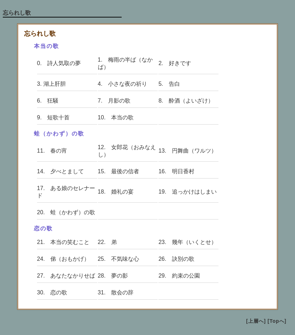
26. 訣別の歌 (176, 259)
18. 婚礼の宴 (116, 192)
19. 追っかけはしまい (187, 192)
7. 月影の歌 (114, 101)
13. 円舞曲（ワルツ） (187, 151)
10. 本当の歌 (116, 117)
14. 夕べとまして (60, 171)
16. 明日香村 (176, 171)
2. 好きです (174, 63)
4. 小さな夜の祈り (122, 84)
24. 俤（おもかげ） (63, 259)
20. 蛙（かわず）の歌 (66, 212)
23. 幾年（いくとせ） (187, 242)
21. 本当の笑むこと (63, 242)
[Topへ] (277, 321)
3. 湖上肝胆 (51, 84)
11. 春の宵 (52, 151)
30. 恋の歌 (52, 292)
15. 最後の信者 (118, 171)
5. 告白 (169, 84)
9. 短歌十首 (53, 117)
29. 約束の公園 (179, 276)
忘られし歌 (17, 13)
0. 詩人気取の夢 (59, 63)
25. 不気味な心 (118, 259)
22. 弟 (107, 242)
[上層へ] (256, 321)
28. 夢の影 (113, 276)
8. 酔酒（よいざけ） (185, 101)
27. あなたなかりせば (66, 276)
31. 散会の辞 (116, 292)
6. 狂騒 (47, 101)
